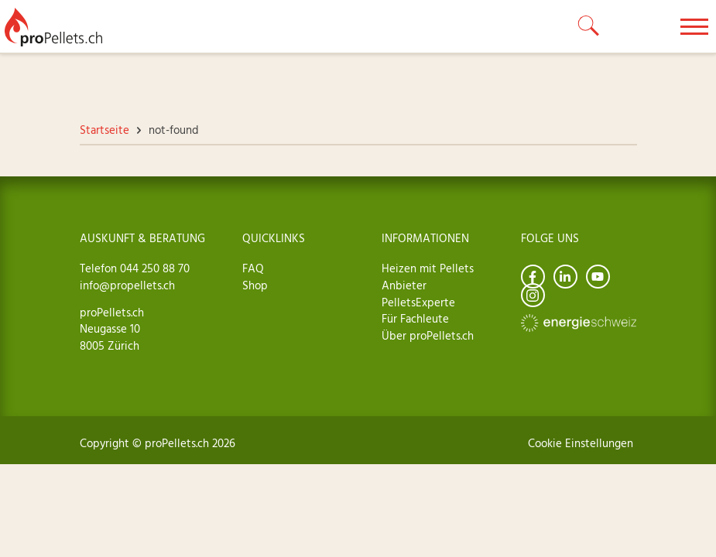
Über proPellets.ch (428, 336)
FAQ (253, 269)
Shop (255, 286)
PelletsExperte (418, 303)
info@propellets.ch (127, 286)
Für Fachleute (415, 319)
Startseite (104, 130)
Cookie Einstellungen (580, 444)
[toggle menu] (694, 26)
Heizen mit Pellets (428, 269)
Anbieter (404, 286)
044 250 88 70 (153, 269)
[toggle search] (589, 26)
